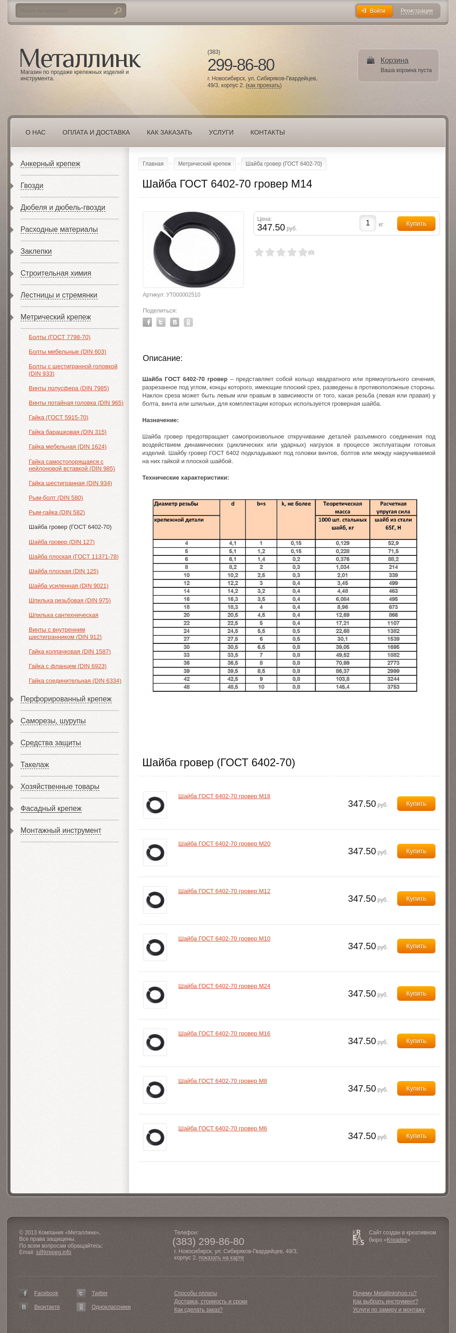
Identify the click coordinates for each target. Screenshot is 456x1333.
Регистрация (417, 11)
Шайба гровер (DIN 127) (62, 541)
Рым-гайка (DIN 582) (57, 512)
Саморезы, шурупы (53, 721)
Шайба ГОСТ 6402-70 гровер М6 (222, 1128)
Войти (377, 11)
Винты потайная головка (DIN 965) (76, 402)
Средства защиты (51, 743)
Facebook (147, 322)
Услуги (221, 132)
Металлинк (81, 59)
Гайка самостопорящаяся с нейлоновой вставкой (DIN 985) (72, 465)
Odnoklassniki (188, 322)
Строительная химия (56, 273)
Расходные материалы (59, 229)
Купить (416, 803)
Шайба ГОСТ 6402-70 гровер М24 (224, 986)
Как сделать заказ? (198, 1310)
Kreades (397, 1240)
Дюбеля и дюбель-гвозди (63, 207)
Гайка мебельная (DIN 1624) (68, 446)
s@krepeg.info (54, 1252)
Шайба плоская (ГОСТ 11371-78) (74, 556)
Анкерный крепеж (50, 163)
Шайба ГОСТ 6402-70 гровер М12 (224, 891)
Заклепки (36, 251)
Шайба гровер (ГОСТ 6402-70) (70, 526)
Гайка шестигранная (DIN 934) (70, 483)
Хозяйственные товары (60, 786)
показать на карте (221, 1258)
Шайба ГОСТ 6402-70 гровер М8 (222, 1080)
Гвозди (32, 185)
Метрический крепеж (56, 317)
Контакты (267, 132)
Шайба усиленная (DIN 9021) (69, 585)
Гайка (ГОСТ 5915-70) (58, 417)
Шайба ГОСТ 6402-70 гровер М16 (224, 1033)
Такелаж (35, 764)
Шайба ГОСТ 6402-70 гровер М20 (224, 843)
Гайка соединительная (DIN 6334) (75, 680)
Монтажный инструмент (61, 830)
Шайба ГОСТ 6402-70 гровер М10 (224, 938)
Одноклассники (111, 1307)
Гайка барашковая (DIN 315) (68, 432)
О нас (36, 132)
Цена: (264, 219)
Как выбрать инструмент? (385, 1301)
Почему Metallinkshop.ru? (385, 1293)
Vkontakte (174, 322)
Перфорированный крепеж (66, 699)
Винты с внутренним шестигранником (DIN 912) (65, 633)
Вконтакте (47, 1307)
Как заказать (169, 132)
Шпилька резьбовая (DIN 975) (70, 600)
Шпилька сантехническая (63, 615)
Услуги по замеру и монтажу (389, 1310)
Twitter (161, 322)
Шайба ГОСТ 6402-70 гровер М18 (224, 796)
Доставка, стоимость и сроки (210, 1301)
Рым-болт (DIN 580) (56, 497)
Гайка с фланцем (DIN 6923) (68, 666)
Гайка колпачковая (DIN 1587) (70, 651)
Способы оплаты (195, 1293)
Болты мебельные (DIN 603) (67, 351)
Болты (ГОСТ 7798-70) (59, 337)
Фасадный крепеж (51, 808)
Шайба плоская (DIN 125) (63, 571)
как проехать (264, 86)
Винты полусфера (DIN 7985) (69, 388)
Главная (153, 164)
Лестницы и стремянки (59, 295)
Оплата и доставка (96, 132)
